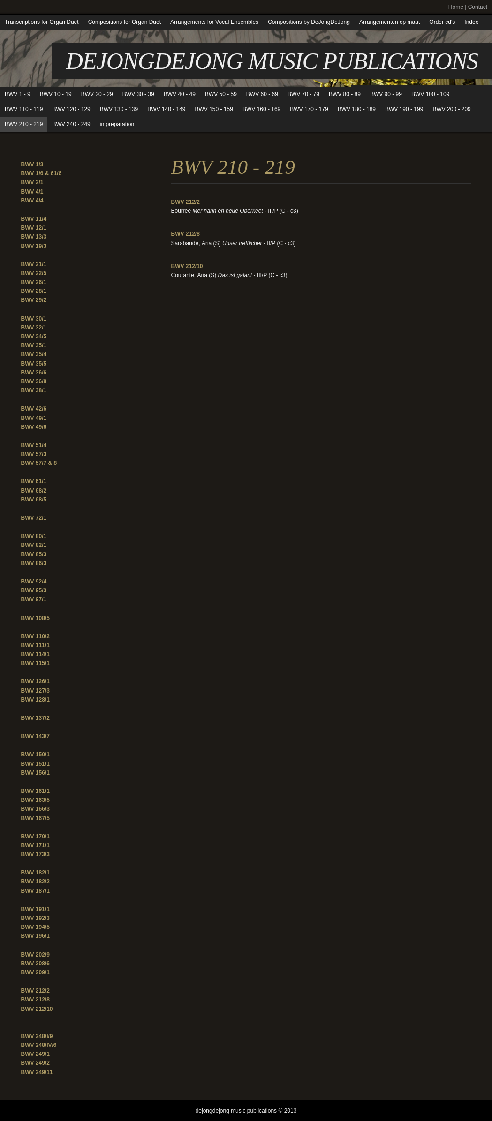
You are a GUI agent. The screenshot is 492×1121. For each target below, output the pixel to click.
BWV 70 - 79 (303, 94)
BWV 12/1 (34, 227)
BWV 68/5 (34, 499)
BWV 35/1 (34, 345)
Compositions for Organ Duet (124, 22)
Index (471, 22)
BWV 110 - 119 (24, 109)
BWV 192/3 (35, 918)
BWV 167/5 (35, 818)
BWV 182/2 (35, 881)
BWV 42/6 (34, 408)
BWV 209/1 (35, 972)
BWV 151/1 (35, 764)
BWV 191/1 (35, 909)
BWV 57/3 (34, 454)
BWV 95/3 (34, 590)
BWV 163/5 (35, 800)
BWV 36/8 (34, 381)
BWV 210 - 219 (24, 124)
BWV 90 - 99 (386, 94)
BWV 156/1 (35, 773)
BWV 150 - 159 (214, 109)
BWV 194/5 (35, 927)
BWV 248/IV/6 (39, 1045)
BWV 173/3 (35, 854)
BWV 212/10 (37, 1009)
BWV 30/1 (34, 318)
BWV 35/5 (34, 363)
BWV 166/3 (35, 809)
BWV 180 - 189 (357, 109)
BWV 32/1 (34, 327)
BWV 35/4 (34, 354)
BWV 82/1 (34, 545)
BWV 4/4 (32, 200)
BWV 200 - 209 (451, 109)
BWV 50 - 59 (221, 94)
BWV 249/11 (37, 1072)
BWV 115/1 (35, 663)
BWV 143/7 (35, 736)
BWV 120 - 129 (71, 109)
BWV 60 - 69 (262, 94)
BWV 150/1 (35, 754)
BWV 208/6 (35, 963)
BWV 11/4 (34, 219)
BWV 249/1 (35, 1054)
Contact (477, 7)
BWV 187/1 (35, 891)
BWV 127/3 (35, 691)
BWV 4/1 (32, 191)
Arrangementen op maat (389, 22)
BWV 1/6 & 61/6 (41, 173)
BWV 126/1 (35, 681)
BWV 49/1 (34, 418)
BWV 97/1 (34, 599)
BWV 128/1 (35, 699)
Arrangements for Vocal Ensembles (214, 22)
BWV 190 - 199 (404, 109)
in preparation (117, 124)
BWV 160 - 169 (261, 109)
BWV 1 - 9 (17, 94)
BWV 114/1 (35, 654)
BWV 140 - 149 (166, 109)
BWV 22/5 (34, 273)
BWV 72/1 (34, 518)
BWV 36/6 (34, 372)
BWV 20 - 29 (97, 94)
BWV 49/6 (34, 427)
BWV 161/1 (35, 791)
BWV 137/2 (35, 718)
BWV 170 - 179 (309, 109)
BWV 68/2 (34, 490)
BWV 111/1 (35, 645)
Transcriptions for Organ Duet (42, 22)
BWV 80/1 (34, 536)
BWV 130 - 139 (119, 109)
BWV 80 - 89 (345, 94)
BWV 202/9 (35, 954)
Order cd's (442, 22)
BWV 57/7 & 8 (39, 463)
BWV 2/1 (32, 182)
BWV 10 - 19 (56, 94)
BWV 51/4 (34, 445)
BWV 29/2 (34, 300)
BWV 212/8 (35, 999)
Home (455, 7)
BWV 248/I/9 (37, 1036)
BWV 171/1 (35, 845)
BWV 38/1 (34, 390)
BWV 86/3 (34, 563)
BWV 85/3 (34, 554)
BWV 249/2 (35, 1063)
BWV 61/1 (34, 481)
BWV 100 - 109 (430, 94)
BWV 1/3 (32, 164)
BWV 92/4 (34, 581)
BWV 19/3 (34, 246)
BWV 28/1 (34, 291)
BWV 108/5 (35, 618)
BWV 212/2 (35, 990)
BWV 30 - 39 (138, 94)
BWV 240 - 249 (71, 124)
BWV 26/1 (34, 282)
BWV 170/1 (35, 836)
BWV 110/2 (35, 636)
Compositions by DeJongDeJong (309, 22)
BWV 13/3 (34, 236)
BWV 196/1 (35, 936)
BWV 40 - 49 (180, 94)
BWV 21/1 (34, 264)
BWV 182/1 (35, 872)
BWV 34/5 (34, 336)
